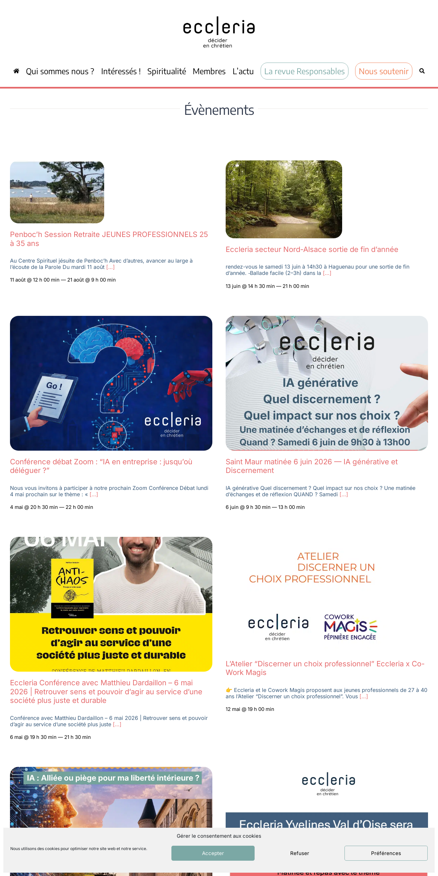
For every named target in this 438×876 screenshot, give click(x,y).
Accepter (213, 853)
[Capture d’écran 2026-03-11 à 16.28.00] (327, 770)
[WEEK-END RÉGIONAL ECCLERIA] (111, 770)
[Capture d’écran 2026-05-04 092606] (284, 164)
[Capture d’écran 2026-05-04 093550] (57, 164)
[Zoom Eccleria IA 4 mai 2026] (111, 319)
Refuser (299, 853)
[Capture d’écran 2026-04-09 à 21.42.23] (312, 540)
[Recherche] (422, 71)
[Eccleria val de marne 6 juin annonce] (327, 319)
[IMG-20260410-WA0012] (111, 540)
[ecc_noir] (219, 10)
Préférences (386, 853)
